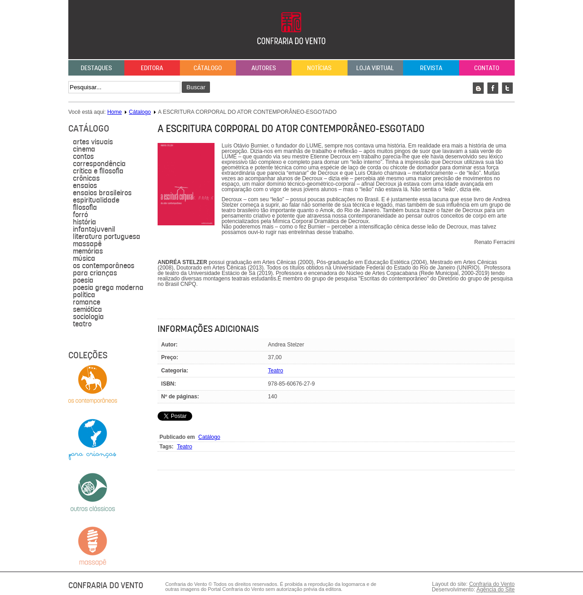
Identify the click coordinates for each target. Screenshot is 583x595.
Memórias (88, 251)
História (84, 222)
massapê (87, 244)
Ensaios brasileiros (102, 193)
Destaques (96, 68)
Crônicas (86, 178)
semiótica (87, 309)
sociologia (88, 316)
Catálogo (209, 437)
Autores (263, 68)
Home (114, 112)
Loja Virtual (375, 68)
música (84, 258)
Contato (486, 68)
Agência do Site (495, 589)
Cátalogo (208, 68)
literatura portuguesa (106, 236)
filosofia (85, 207)
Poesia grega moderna (108, 287)
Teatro (82, 324)
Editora (152, 68)
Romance (86, 302)
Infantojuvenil (94, 229)
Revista (431, 68)
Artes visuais (93, 142)
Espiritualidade (96, 200)
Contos (83, 156)
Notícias (319, 68)
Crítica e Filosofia (98, 171)
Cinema (84, 149)
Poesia (83, 280)
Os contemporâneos (103, 266)
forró (80, 215)
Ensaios (85, 185)
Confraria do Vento (492, 584)
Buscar (195, 87)
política (84, 295)
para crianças (95, 273)
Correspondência (99, 164)
